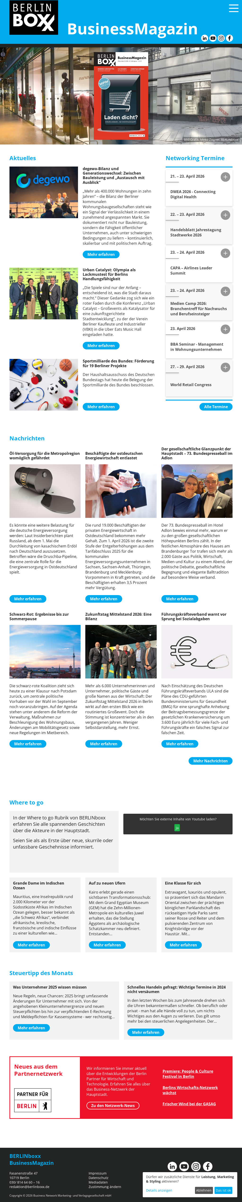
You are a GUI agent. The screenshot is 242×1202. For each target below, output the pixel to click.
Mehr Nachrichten (210, 761)
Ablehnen (204, 1190)
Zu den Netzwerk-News (113, 1105)
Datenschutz (98, 1177)
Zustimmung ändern (105, 1186)
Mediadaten (98, 1182)
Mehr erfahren (101, 254)
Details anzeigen (159, 1190)
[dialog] (190, 1184)
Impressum (98, 1173)
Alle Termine (216, 406)
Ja (177, 828)
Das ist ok (223, 1190)
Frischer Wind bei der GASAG (189, 1104)
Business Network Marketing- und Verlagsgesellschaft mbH (72, 1195)
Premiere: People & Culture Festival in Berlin (188, 1074)
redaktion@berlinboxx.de (29, 1186)
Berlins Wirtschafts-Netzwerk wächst (190, 1090)
